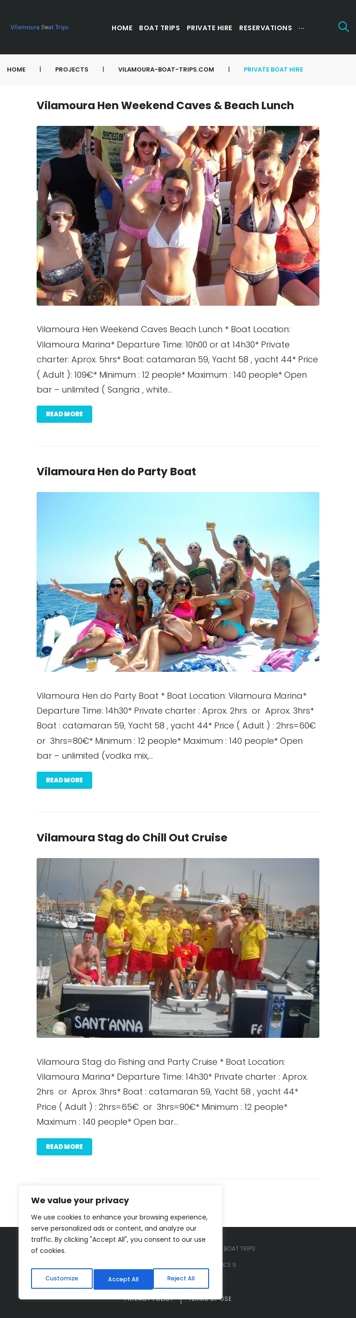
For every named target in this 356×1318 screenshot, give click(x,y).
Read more (64, 414)
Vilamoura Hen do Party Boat (116, 471)
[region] (120, 1245)
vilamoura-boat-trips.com (166, 69)
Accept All (181, 1279)
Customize (60, 1279)
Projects (72, 69)
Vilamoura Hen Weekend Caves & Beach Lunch (165, 105)
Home (16, 69)
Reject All (120, 1279)
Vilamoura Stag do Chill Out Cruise (132, 837)
